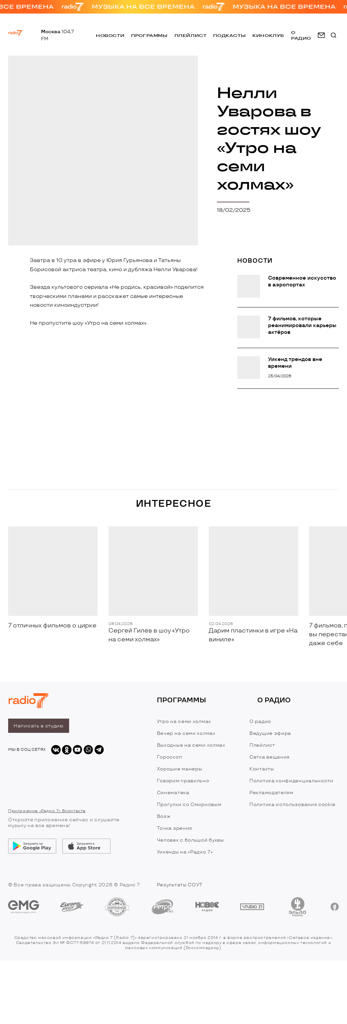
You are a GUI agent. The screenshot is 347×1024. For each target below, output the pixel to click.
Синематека (173, 793)
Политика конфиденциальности (291, 781)
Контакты (261, 769)
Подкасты (229, 37)
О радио (260, 721)
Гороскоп (169, 757)
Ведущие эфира (270, 733)
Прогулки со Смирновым (189, 804)
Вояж (164, 816)
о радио (301, 36)
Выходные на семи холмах (191, 745)
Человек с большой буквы (190, 840)
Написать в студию (39, 726)
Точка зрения (174, 828)
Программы (149, 37)
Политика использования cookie (292, 804)
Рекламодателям (271, 793)
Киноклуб (268, 37)
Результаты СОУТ (180, 885)
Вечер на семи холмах (186, 733)
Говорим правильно (183, 781)
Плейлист (191, 37)
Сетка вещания (269, 757)
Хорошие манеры (179, 769)
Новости (110, 37)
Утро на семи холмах (184, 721)
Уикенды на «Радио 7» (185, 852)
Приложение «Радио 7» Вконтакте (47, 811)
